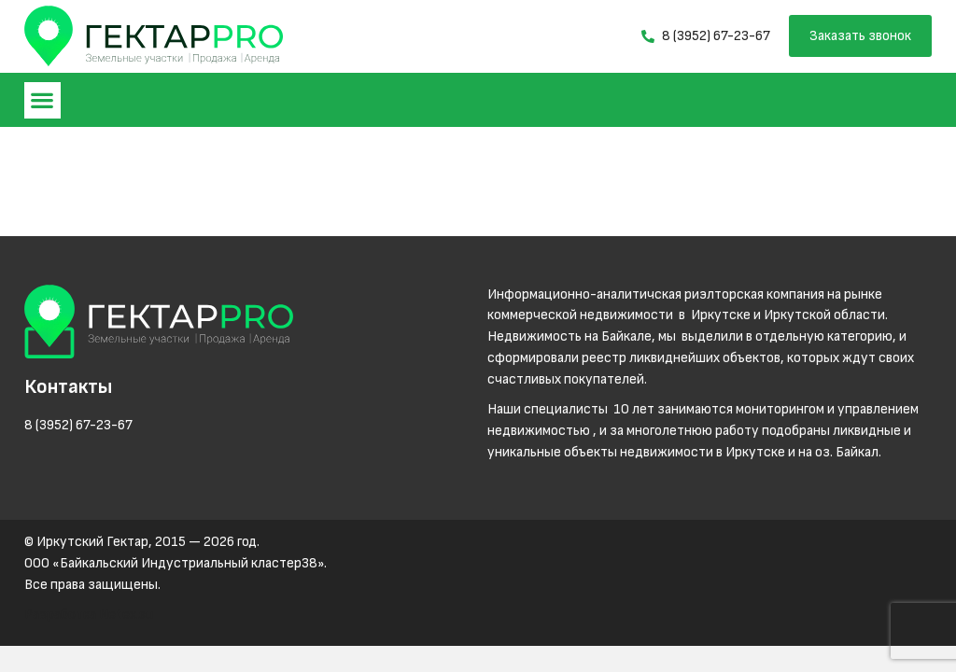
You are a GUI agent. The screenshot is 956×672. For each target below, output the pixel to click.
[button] (42, 100)
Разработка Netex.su (88, 614)
